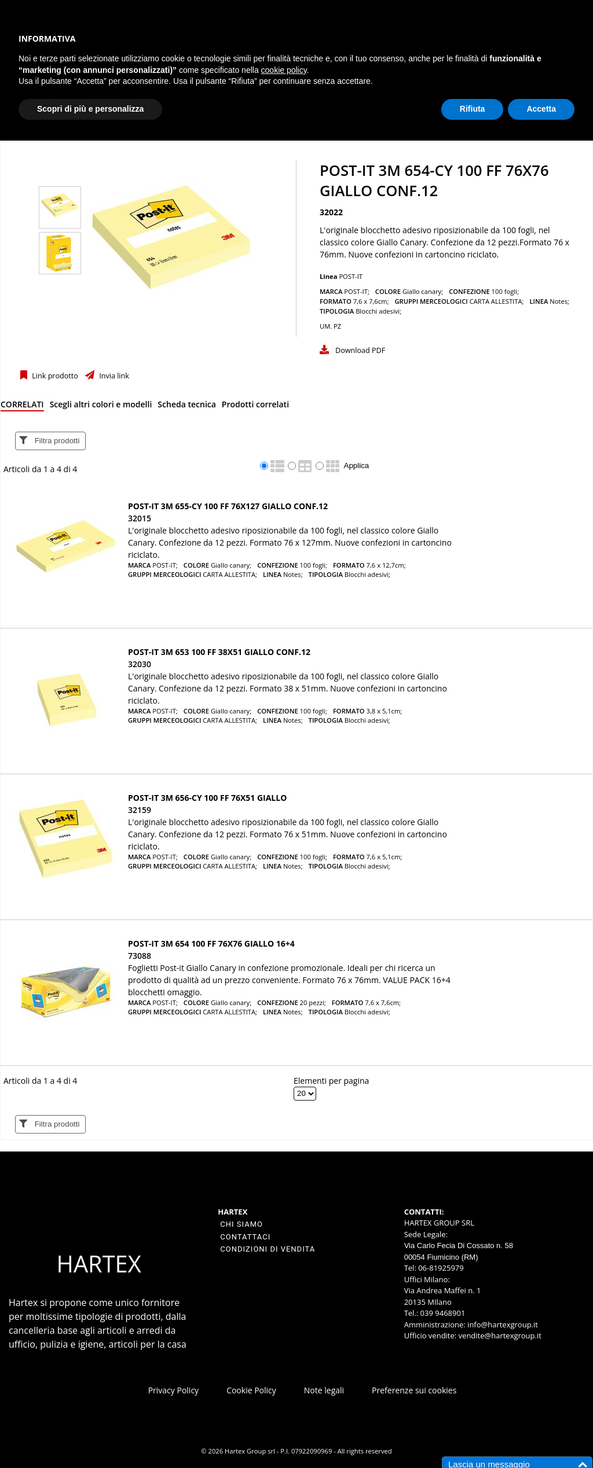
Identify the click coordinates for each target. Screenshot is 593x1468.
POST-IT (351, 276)
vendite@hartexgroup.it (500, 1335)
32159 (139, 809)
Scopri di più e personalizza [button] (90, 108)
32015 (139, 518)
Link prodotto (54, 376)
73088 (139, 955)
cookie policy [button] (284, 70)
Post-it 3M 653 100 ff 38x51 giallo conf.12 (219, 651)
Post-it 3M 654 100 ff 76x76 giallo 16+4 (211, 943)
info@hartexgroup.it (502, 1324)
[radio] (264, 466)
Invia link (113, 376)
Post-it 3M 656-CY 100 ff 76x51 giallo (207, 797)
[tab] (22, 406)
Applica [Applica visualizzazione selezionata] (356, 465)
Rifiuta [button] (472, 108)
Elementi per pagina (331, 1080)
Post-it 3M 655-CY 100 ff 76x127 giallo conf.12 (228, 506)
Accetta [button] (541, 108)
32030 (139, 663)
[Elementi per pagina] (305, 1094)
